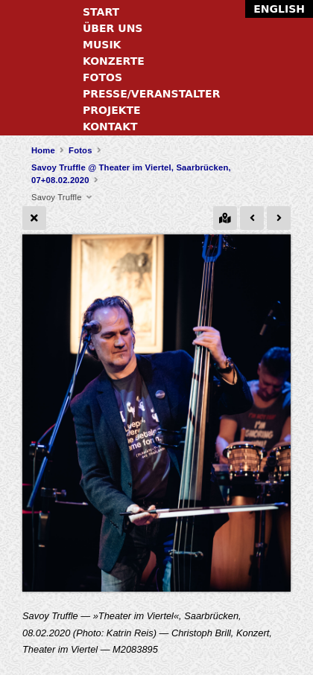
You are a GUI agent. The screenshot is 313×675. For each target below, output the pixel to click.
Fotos (102, 77)
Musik (102, 45)
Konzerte (114, 61)
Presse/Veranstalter (151, 94)
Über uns (112, 28)
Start (101, 12)
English (279, 9)
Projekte (112, 110)
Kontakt (110, 126)
